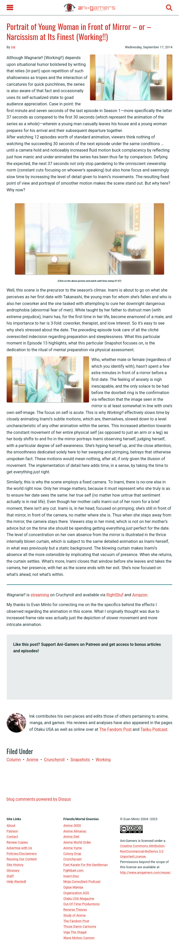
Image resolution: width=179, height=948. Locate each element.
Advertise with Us (19, 848)
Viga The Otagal (74, 932)
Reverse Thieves (75, 910)
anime (32, 759)
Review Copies (17, 842)
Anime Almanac (74, 831)
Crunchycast (72, 859)
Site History (15, 865)
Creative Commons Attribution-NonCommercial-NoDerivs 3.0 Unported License (142, 851)
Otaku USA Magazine (78, 898)
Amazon (139, 594)
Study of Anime (74, 915)
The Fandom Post (115, 729)
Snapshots (80, 759)
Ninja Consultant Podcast (82, 881)
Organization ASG (76, 893)
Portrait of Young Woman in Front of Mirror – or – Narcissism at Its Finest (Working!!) (79, 31)
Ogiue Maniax (73, 887)
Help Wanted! (16, 881)
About (11, 825)
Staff (10, 876)
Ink (13, 47)
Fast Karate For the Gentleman (85, 865)
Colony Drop (72, 854)
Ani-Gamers (128, 841)
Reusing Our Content (22, 859)
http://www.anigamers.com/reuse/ (145, 872)
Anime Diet (71, 837)
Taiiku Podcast (153, 729)
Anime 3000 (72, 825)
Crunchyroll (54, 759)
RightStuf (114, 594)
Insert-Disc (71, 876)
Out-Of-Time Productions (81, 904)
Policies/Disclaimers (22, 854)
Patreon (12, 831)
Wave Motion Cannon (78, 938)
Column (14, 759)
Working (103, 759)
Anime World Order (77, 842)
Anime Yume (72, 848)
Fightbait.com (73, 870)
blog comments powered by (39, 799)
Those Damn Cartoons (79, 926)
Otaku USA (43, 729)
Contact (12, 837)
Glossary (13, 870)
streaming (40, 594)
